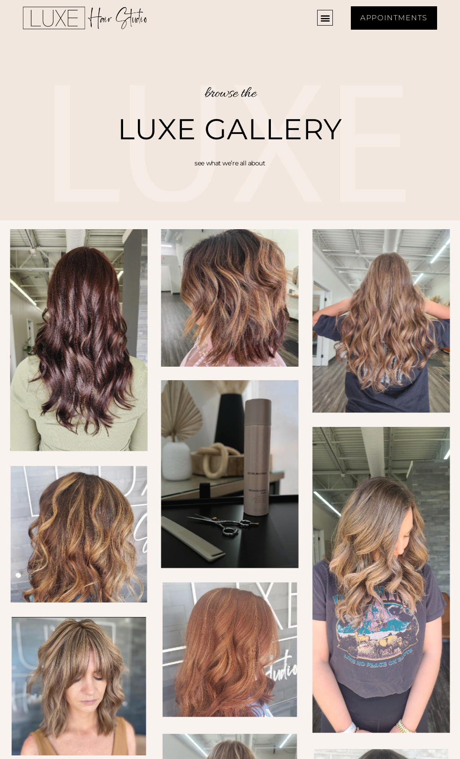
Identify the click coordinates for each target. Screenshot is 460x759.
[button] (325, 18)
